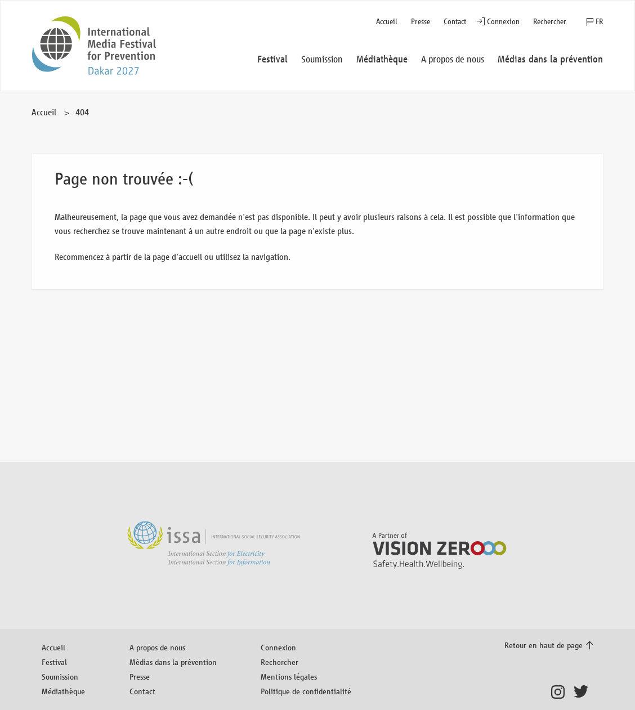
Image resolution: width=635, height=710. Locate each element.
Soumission (60, 676)
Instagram (561, 692)
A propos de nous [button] (452, 59)
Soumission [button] (322, 59)
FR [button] (599, 21)
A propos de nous (157, 647)
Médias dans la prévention (173, 662)
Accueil (386, 21)
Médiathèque (63, 691)
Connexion (503, 21)
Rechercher (549, 21)
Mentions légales (289, 676)
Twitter (583, 692)
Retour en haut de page (543, 645)
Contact (455, 21)
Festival (54, 662)
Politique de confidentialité (306, 691)
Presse (420, 21)
